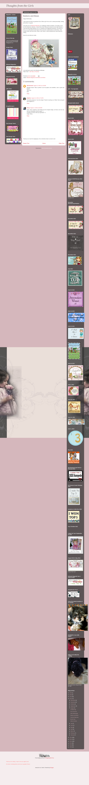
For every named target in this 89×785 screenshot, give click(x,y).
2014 (71, 737)
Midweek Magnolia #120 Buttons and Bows (36, 77)
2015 (71, 698)
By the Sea (72, 719)
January (72, 735)
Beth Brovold (30, 85)
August (72, 707)
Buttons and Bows (74, 715)
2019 (71, 692)
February (73, 733)
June (72, 725)
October (72, 704)
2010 (71, 745)
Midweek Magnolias (35, 25)
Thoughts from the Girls (20, 5)
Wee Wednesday (74, 713)
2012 (71, 741)
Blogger (52, 767)
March (72, 731)
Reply (28, 93)
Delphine (29, 98)
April (72, 729)
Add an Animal (73, 721)
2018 (71, 694)
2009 (71, 747)
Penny (28, 107)
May (72, 727)
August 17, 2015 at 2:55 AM (36, 107)
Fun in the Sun (73, 711)
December (73, 700)
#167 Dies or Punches (34, 71)
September (73, 706)
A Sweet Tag (73, 709)
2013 (71, 739)
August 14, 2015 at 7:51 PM (37, 98)
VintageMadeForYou (49, 757)
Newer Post (26, 143)
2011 (71, 743)
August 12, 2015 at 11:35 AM (39, 85)
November (73, 702)
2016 (71, 696)
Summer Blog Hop (74, 717)
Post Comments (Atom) (47, 148)
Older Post (61, 143)
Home (44, 143)
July (72, 723)
